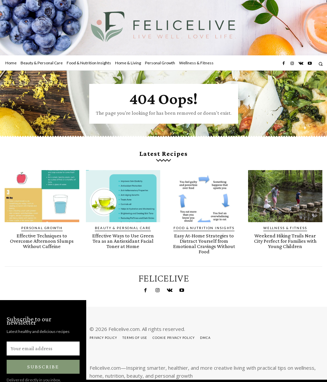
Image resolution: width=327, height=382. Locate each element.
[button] (320, 63)
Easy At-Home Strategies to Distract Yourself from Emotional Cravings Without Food (204, 234)
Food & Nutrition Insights (204, 222)
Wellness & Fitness (285, 222)
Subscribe (43, 353)
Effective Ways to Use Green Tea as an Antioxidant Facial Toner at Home (123, 232)
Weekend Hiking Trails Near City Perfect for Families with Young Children (285, 234)
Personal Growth (42, 222)
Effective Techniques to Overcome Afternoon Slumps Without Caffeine (41, 232)
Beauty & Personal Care (123, 222)
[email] (43, 335)
